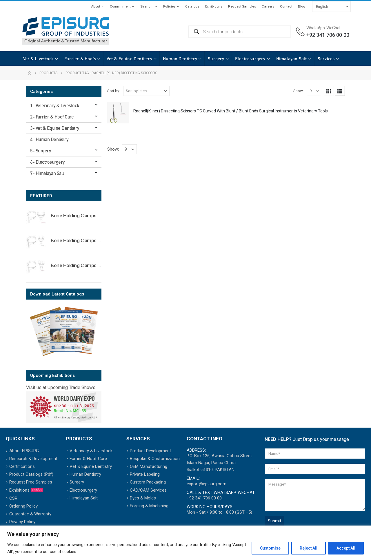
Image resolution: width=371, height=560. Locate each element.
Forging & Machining (149, 505)
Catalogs (192, 6)
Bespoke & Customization (155, 458)
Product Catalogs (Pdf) (31, 474)
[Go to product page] (36, 217)
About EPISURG (24, 450)
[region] (185, 543)
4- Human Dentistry (49, 139)
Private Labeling (145, 474)
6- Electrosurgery (47, 162)
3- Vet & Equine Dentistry (54, 128)
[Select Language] (331, 6)
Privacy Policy (22, 521)
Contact (286, 6)
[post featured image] (118, 112)
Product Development (150, 450)
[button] (329, 91)
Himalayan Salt (285, 58)
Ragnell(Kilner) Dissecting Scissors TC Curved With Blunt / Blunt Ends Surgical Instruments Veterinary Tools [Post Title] (230, 111)
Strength (147, 6)
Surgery (210, 58)
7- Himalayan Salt (47, 173)
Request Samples (242, 6)
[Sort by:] (146, 91)
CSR (13, 498)
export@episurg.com (206, 483)
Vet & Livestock (32, 58)
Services (320, 58)
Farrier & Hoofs (74, 58)
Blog (301, 6)
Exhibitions (213, 6)
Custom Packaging (148, 482)
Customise (270, 548)
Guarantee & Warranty (30, 514)
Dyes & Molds (143, 498)
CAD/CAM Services (148, 490)
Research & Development (33, 458)
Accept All (346, 548)
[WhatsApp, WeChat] (322, 32)
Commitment (120, 6)
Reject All (308, 548)
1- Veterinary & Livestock (54, 105)
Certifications (22, 466)
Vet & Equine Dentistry (123, 58)
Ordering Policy (23, 506)
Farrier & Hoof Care (88, 458)
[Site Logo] (65, 31)
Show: (298, 91)
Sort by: (113, 91)
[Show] (314, 91)
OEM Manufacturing (148, 466)
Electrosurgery (244, 58)
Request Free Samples (30, 482)
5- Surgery (40, 150)
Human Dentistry (174, 58)
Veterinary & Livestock (91, 450)
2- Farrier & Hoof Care (52, 116)
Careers (268, 6)
